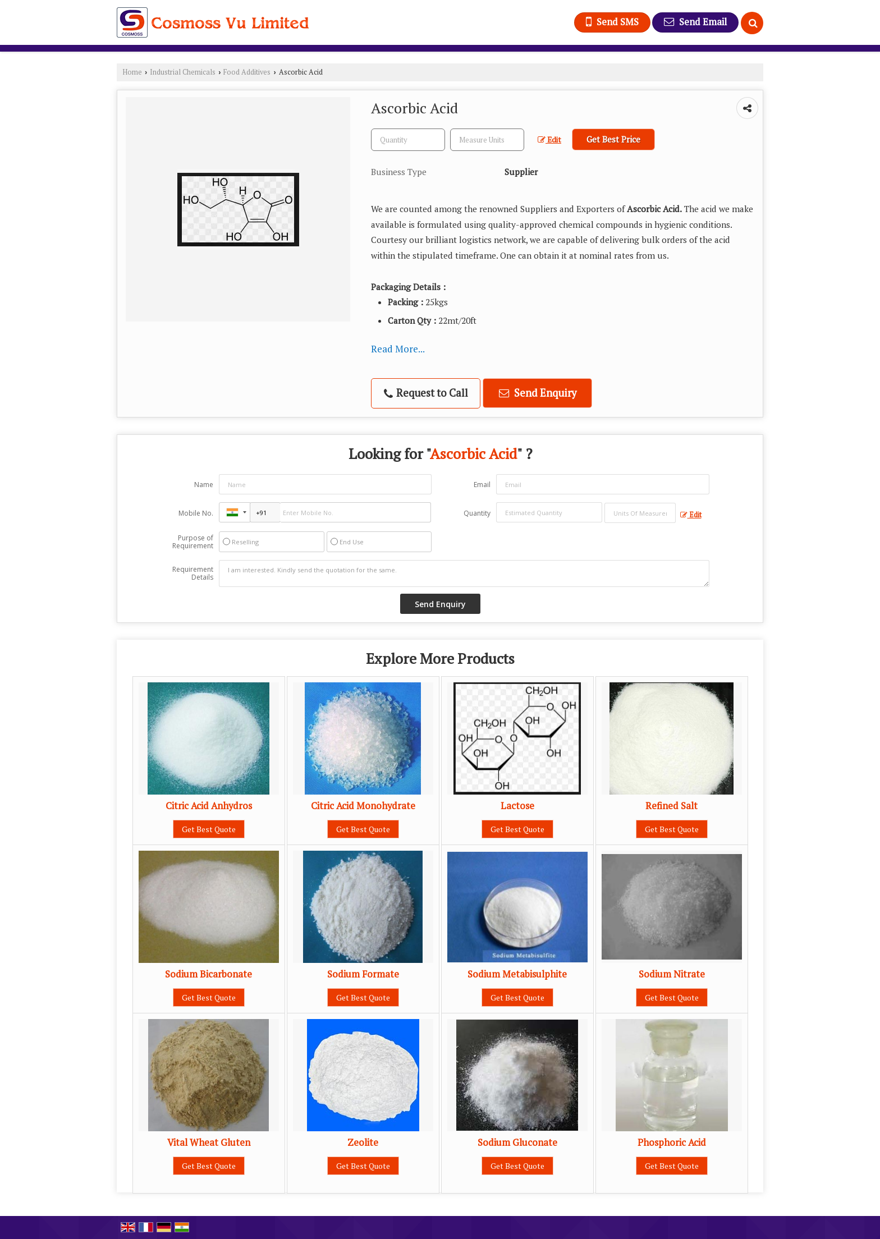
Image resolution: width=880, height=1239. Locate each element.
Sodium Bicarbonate (208, 974)
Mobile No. (195, 513)
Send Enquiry (537, 393)
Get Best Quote (209, 829)
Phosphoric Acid (672, 1142)
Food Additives (247, 72)
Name (203, 484)
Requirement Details (192, 573)
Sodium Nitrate (672, 974)
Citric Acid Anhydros (209, 806)
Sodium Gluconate (517, 1142)
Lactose (517, 806)
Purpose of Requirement (192, 542)
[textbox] (487, 140)
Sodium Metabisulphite (517, 974)
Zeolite (362, 1142)
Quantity (477, 513)
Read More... (398, 348)
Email (482, 484)
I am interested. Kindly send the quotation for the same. (464, 573)
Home (132, 72)
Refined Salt (671, 806)
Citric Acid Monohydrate (363, 806)
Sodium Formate (363, 974)
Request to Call (426, 393)
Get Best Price (613, 139)
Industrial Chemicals (183, 72)
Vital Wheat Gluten (208, 1142)
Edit (549, 140)
